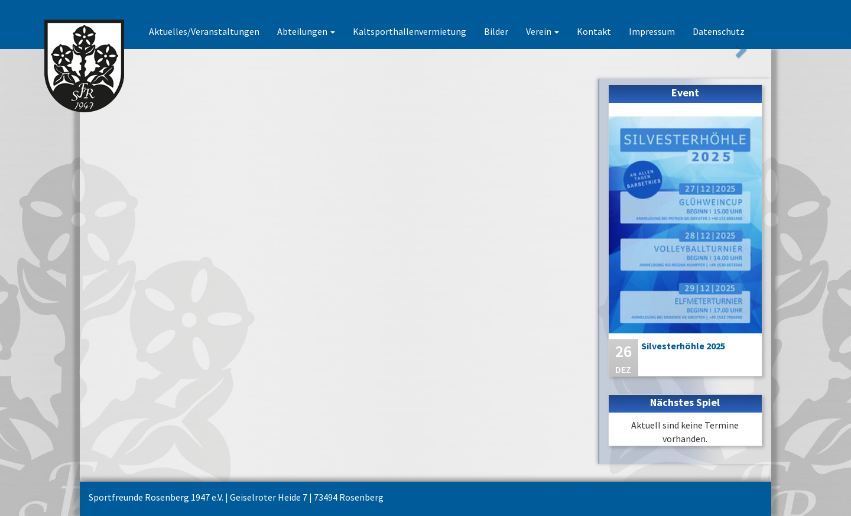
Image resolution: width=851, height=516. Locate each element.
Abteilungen (306, 31)
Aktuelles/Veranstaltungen (204, 31)
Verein (542, 31)
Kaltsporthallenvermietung (409, 31)
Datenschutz (719, 31)
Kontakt (594, 31)
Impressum (652, 31)
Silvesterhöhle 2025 (683, 346)
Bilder (496, 31)
